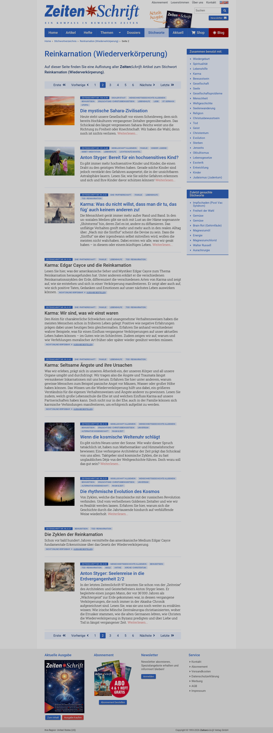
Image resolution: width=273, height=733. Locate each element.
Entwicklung (200, 167)
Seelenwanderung (204, 108)
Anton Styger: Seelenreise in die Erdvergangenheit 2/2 (112, 576)
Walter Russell (202, 245)
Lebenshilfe (144, 101)
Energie (197, 235)
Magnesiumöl (201, 230)
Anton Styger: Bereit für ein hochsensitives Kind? (129, 157)
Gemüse (198, 215)
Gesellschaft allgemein (124, 148)
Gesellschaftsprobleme (207, 93)
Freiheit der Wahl (203, 210)
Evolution (199, 138)
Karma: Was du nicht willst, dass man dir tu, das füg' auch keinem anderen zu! (128, 207)
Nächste (147, 85)
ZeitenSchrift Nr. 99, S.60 (58, 359)
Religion (198, 113)
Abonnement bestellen (113, 702)
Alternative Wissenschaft (95, 431)
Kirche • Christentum (135, 568)
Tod (195, 123)
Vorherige (80, 85)
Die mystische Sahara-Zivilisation (113, 110)
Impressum (198, 691)
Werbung (196, 681)
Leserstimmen (180, 2)
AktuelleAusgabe (156, 15)
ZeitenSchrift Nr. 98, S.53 (94, 564)
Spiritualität (200, 64)
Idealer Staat (119, 98)
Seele (108, 568)
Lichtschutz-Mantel (130, 152)
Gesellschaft (201, 83)
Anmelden (148, 676)
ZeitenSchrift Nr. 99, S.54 (58, 259)
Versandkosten (201, 671)
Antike (118, 568)
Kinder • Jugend (159, 148)
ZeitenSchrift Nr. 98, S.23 (94, 478)
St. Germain (168, 101)
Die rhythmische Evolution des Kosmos (119, 491)
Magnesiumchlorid (205, 240)
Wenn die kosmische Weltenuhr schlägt (120, 437)
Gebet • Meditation (91, 152)
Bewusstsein (201, 78)
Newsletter (219, 18)
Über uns (197, 2)
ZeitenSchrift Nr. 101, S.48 (95, 148)
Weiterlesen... (127, 133)
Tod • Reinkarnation (91, 198)
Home (48, 41)
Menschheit (200, 98)
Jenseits (198, 148)
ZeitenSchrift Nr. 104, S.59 (95, 98)
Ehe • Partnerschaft (121, 195)
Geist (196, 128)
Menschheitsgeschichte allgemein (147, 98)
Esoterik (198, 162)
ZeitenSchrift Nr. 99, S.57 (58, 307)
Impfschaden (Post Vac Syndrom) (208, 204)
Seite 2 (125, 41)
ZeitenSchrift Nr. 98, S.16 (94, 424)
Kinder (197, 172)
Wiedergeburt (201, 59)
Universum (143, 428)
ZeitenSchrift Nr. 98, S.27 (58, 529)
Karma (197, 73)
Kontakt (211, 2)
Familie (143, 148)
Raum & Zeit (117, 431)
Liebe (156, 101)
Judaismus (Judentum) (207, 177)
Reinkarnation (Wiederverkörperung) (99, 41)
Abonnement (160, 2)
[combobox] (207, 11)
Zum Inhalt (53, 717)
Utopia (85, 105)
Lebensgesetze (202, 157)
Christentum (201, 133)
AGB (194, 686)
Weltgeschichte (203, 103)
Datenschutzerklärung (205, 676)
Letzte (167, 85)
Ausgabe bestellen (96, 292)
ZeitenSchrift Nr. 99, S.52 (94, 195)
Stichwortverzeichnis (65, 41)
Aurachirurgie (201, 250)
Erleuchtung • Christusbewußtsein (116, 101)
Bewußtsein (88, 101)
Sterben (198, 143)
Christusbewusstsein (206, 118)
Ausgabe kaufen (73, 717)
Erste (59, 85)
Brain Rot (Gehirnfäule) (207, 225)
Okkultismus (201, 152)
